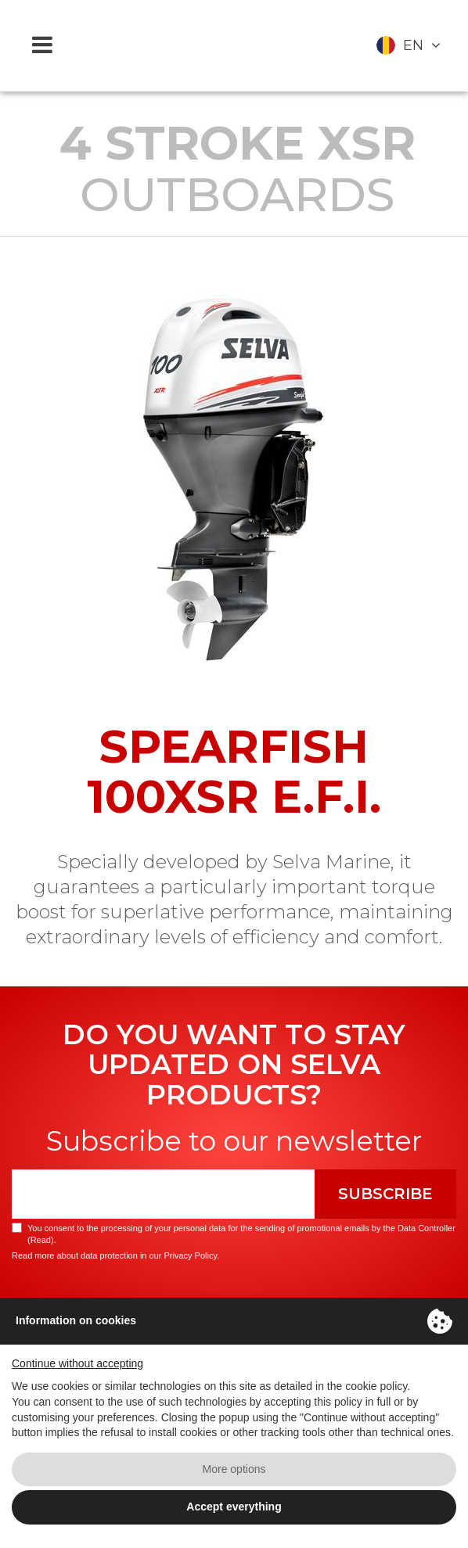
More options (234, 1469)
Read (41, 1240)
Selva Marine (234, 46)
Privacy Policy (190, 1255)
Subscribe (385, 1193)
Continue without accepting (77, 1363)
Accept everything (233, 1506)
